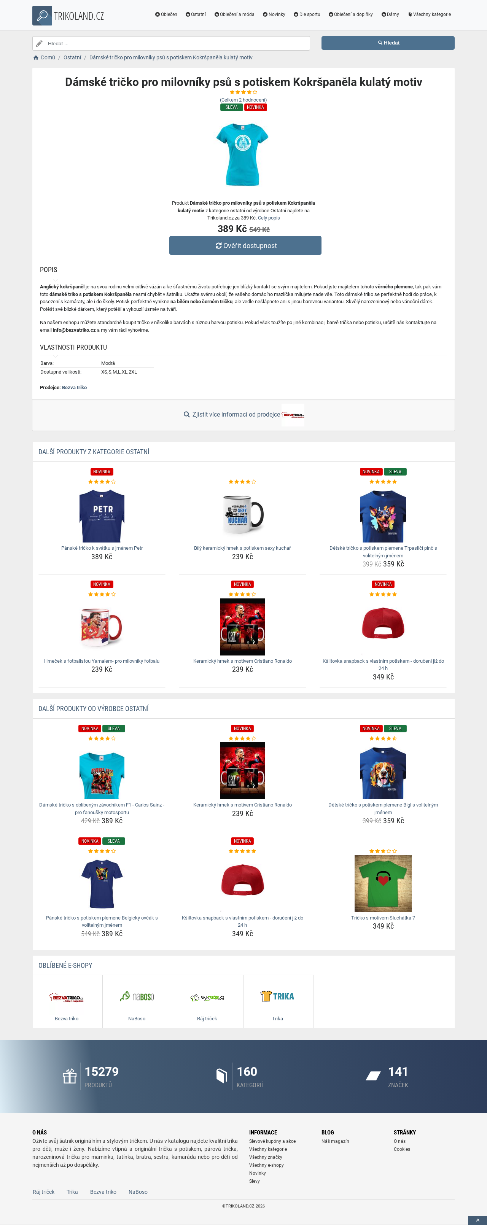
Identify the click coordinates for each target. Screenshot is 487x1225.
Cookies (402, 1149)
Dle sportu (306, 14)
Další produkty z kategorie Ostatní (94, 452)
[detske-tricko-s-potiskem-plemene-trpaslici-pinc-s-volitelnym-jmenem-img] (383, 513)
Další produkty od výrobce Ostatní (93, 709)
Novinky (273, 14)
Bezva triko (74, 387)
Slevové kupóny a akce (272, 1141)
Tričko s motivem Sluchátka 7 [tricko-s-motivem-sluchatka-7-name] (383, 918)
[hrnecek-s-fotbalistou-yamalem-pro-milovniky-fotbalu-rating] (102, 594)
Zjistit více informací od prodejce (243, 415)
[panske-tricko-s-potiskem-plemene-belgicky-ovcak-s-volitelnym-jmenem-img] (102, 883)
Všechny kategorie (429, 14)
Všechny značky (265, 1157)
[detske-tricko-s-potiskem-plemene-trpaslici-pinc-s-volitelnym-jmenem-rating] (383, 482)
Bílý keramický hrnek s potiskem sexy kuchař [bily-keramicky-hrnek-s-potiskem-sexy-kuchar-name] (242, 548)
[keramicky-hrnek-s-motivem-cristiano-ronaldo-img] (242, 626)
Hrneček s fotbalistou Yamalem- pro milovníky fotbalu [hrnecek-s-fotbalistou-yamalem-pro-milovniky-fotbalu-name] (101, 661)
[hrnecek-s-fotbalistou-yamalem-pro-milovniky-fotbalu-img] (102, 626)
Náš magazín (335, 1141)
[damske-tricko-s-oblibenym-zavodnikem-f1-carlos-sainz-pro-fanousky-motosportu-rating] (102, 739)
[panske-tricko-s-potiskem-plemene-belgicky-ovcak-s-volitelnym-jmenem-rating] (102, 851)
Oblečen (165, 14)
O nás (400, 1141)
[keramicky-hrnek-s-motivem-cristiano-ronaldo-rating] (242, 594)
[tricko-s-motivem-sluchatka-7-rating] (383, 851)
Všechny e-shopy (266, 1165)
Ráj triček (43, 1192)
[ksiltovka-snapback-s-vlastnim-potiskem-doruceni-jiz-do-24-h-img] (383, 626)
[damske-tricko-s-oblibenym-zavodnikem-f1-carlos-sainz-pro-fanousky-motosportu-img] (102, 770)
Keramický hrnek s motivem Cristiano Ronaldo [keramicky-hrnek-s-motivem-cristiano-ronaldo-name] (242, 661)
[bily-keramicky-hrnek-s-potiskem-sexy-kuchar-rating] (242, 482)
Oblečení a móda (234, 14)
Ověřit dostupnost (245, 245)
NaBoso (138, 1192)
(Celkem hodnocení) (243, 100)
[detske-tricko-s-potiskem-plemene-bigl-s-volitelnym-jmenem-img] (383, 770)
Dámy (389, 14)
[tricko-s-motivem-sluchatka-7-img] (383, 883)
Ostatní (195, 14)
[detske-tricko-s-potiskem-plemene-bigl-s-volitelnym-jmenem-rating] (383, 739)
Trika (72, 1192)
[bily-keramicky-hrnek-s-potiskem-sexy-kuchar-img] (242, 513)
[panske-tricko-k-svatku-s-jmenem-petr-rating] (102, 482)
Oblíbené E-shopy (65, 965)
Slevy (254, 1181)
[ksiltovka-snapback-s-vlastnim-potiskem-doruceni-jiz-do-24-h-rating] (383, 594)
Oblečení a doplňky (350, 14)
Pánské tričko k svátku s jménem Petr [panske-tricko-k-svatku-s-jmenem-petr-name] (102, 548)
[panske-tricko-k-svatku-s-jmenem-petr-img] (102, 513)
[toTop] (477, 1220)
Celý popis (269, 218)
